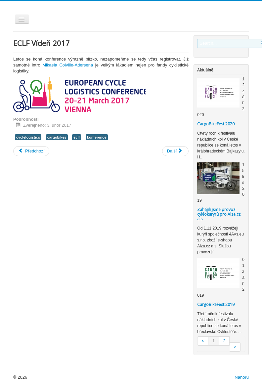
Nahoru (242, 377)
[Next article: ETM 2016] (175, 151)
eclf (76, 137)
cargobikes (56, 137)
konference (97, 137)
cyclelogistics (28, 137)
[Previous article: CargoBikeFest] (31, 151)
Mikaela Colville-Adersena (67, 65)
